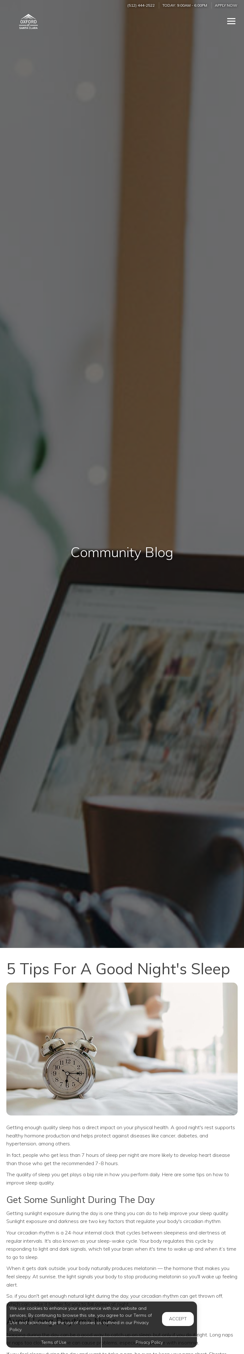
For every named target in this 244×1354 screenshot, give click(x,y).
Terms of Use (53, 1342)
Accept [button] (178, 1319)
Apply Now (226, 5)
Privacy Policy (149, 1342)
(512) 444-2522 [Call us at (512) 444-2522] (141, 5)
